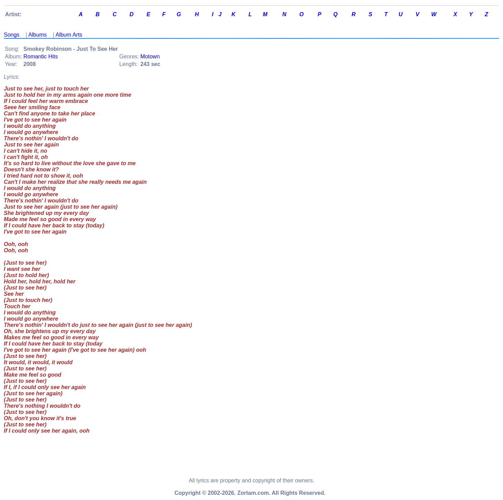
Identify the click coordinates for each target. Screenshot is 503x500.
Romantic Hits (40, 56)
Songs (11, 35)
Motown (150, 56)
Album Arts (69, 35)
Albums (37, 35)
